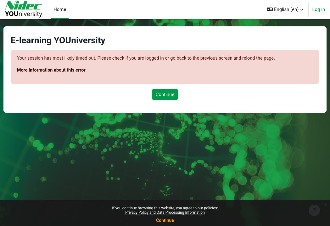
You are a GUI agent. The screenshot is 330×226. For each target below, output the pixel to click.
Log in (318, 9)
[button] (285, 9)
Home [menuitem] (59, 9)
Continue (165, 220)
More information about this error (64, 70)
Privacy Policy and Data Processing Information (165, 212)
